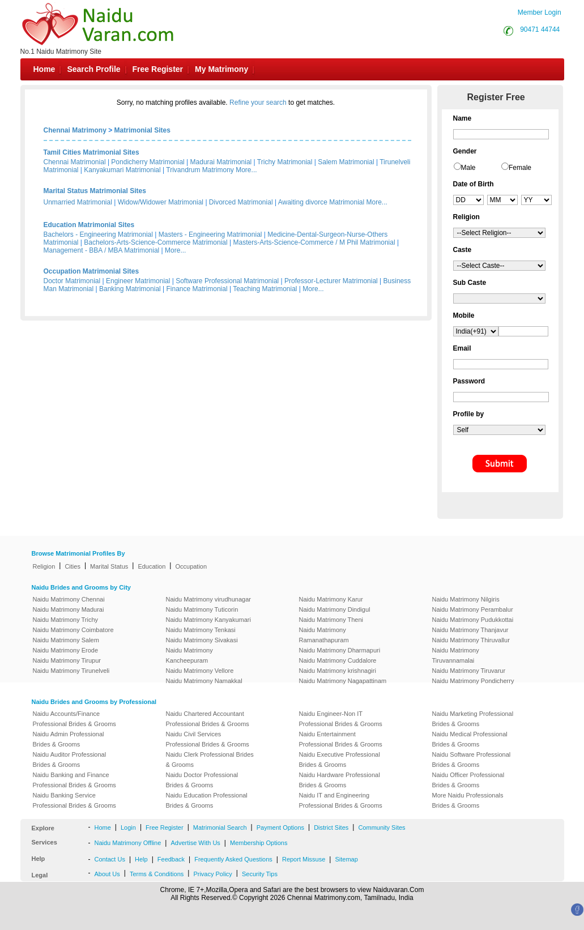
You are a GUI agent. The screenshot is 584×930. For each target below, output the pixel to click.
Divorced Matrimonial (241, 202)
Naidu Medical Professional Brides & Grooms (470, 739)
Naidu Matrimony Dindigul (334, 609)
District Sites (331, 827)
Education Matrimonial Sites (89, 225)
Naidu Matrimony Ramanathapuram (324, 634)
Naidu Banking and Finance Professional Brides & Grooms (74, 779)
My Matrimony (221, 69)
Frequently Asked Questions (233, 859)
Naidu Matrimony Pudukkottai (473, 619)
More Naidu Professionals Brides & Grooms (468, 800)
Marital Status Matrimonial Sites (95, 191)
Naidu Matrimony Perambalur (472, 609)
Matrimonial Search (220, 827)
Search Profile (93, 69)
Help (141, 859)
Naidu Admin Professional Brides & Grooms (68, 739)
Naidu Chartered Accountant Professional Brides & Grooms (207, 718)
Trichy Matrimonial (285, 162)
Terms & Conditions (157, 874)
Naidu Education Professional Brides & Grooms (207, 800)
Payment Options (280, 827)
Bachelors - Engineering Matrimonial (98, 234)
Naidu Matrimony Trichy (66, 619)
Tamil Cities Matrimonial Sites (91, 152)
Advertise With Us (195, 842)
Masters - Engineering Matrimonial (210, 234)
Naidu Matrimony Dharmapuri (340, 650)
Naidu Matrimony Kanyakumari (208, 619)
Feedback (171, 859)
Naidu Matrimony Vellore (200, 670)
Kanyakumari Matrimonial (122, 170)
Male (468, 168)
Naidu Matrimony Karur (331, 599)
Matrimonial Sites (142, 130)
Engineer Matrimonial (138, 281)
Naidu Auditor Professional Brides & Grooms (69, 759)
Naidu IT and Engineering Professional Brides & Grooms (340, 800)
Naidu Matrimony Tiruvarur (469, 670)
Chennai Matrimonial (75, 162)
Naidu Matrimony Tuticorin (202, 609)
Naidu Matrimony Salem (66, 640)
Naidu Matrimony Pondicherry (473, 680)
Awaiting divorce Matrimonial (321, 202)
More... (246, 170)
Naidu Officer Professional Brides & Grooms (468, 779)
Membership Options (259, 842)
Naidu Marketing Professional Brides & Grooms (473, 718)
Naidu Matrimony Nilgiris (466, 599)
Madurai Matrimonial (221, 162)
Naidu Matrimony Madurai (68, 609)
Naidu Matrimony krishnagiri (337, 670)
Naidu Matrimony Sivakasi (202, 640)
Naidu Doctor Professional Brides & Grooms (202, 779)
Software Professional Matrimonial (227, 281)
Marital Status (109, 566)
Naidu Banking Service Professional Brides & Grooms (74, 800)
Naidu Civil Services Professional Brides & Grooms (207, 739)
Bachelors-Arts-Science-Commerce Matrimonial (155, 242)
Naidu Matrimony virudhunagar (208, 599)
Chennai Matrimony (75, 130)
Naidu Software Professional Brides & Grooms (471, 759)
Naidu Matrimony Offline (128, 842)
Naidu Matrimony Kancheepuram (189, 655)
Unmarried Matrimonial (78, 202)
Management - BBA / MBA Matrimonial (102, 250)
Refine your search (258, 102)
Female (520, 168)
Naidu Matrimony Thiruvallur (471, 640)
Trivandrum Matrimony (200, 170)
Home (44, 69)
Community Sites (381, 827)
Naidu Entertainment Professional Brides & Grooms (340, 739)
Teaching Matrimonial (265, 289)
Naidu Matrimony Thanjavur (470, 629)
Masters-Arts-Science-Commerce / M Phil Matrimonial (314, 242)
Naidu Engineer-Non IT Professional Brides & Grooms (340, 718)
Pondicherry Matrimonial (147, 162)
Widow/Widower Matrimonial (160, 202)
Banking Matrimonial (130, 289)
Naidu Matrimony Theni (331, 619)
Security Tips (260, 874)
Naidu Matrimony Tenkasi (201, 629)
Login (128, 827)
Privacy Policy (212, 874)
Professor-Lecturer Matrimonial (331, 281)
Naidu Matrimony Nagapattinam (343, 680)
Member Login (539, 12)
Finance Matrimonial (197, 289)
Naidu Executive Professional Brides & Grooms (339, 759)
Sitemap (346, 859)
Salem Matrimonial (346, 162)
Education (151, 566)
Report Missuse (303, 859)
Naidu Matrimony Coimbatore (73, 629)
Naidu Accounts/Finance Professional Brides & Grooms (74, 718)
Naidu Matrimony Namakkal (204, 680)
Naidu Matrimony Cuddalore (338, 660)
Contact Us (110, 859)
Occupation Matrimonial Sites (91, 271)
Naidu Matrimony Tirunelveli (71, 670)
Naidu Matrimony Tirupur (67, 660)
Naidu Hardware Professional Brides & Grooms (339, 779)
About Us (107, 874)
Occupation (191, 566)
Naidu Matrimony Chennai (69, 599)
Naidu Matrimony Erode (66, 650)
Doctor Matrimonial (72, 281)
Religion (44, 566)
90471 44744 (540, 29)
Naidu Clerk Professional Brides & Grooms (210, 759)
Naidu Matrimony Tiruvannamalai (455, 655)
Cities (72, 566)
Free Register (158, 69)
